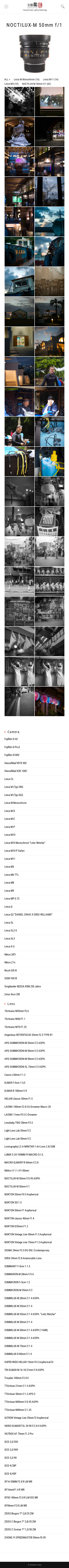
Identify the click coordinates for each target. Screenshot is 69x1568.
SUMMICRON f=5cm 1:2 (17, 1282)
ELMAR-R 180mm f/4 (15, 1090)
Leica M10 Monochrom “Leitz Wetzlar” (24, 843)
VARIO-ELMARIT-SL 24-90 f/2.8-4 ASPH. (25, 1426)
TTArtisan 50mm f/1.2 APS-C (20, 1394)
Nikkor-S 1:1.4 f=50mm (16, 1170)
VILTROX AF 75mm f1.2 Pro (18, 1433)
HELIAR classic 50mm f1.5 (18, 1098)
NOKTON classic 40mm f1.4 (19, 1218)
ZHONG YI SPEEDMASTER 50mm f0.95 (25, 1537)
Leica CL (9, 779)
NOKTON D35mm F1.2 (16, 1226)
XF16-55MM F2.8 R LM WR (18, 1481)
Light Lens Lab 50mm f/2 (17, 1138)
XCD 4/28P (10, 1465)
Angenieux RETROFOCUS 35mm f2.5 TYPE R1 (28, 1035)
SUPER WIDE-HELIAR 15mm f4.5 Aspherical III (28, 1362)
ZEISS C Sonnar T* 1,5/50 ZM (20, 1529)
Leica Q (8, 906)
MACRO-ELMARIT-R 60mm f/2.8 (21, 1162)
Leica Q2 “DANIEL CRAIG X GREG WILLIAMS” (28, 914)
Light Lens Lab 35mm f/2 (17, 1130)
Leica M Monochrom (24, 79)
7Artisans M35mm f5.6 (16, 1011)
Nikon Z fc (9, 962)
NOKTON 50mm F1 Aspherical (20, 1210)
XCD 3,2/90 (10, 1457)
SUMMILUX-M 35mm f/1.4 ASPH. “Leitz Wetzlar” (30, 1314)
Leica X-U (9, 946)
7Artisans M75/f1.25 (15, 1027)
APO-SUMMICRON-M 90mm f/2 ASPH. (24, 1059)
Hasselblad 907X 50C (15, 763)
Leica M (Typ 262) (13, 795)
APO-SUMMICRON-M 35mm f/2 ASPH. (24, 1043)
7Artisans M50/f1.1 (14, 1019)
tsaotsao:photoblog (35, 10)
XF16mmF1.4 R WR (14, 1489)
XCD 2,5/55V (11, 1441)
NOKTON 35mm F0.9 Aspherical (21, 1194)
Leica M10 (9, 834)
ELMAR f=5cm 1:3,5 (14, 1082)
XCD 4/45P (10, 1473)
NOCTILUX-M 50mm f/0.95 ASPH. (22, 1178)
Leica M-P (9, 827)
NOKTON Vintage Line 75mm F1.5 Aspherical (28, 1242)
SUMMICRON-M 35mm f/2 (18, 1290)
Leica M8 (9, 882)
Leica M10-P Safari (14, 850)
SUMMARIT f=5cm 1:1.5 (17, 1266)
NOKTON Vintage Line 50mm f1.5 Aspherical (27, 1234)
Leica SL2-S (10, 930)
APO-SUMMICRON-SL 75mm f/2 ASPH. (25, 1066)
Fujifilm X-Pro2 (12, 747)
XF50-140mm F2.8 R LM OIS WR (21, 1497)
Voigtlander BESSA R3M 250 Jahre (22, 986)
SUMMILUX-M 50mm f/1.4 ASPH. (22, 1338)
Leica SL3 (9, 938)
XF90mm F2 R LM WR (15, 1505)
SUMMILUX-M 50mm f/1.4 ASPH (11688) (26, 1330)
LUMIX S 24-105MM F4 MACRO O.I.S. (24, 1154)
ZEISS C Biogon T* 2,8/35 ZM (20, 1521)
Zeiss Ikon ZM (12, 994)
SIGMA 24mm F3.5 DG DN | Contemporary (26, 1250)
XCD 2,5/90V (11, 1449)
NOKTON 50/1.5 (13, 1202)
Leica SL (8, 922)
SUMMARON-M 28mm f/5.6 (19, 1274)
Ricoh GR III (10, 970)
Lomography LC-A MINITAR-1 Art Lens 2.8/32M (29, 1146)
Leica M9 (9, 83)
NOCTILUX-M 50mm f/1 (34, 83)
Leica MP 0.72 (11, 898)
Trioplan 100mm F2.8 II (16, 1378)
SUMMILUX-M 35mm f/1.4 (18, 1306)
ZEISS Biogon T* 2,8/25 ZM (18, 1513)
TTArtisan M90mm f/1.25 (17, 1410)
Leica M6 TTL (11, 874)
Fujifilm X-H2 (11, 739)
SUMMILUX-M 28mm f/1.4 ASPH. (22, 1298)
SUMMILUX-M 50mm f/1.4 (18, 1322)
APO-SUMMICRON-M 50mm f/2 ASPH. (24, 1050)
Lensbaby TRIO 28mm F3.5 (18, 1122)
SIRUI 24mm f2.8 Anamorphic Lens (23, 1258)
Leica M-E (9, 818)
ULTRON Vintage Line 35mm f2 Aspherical (26, 1417)
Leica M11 (48, 79)
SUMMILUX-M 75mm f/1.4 (18, 1346)
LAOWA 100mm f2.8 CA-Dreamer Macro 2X (27, 1106)
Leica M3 (9, 866)
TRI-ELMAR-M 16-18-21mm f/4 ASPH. (24, 1370)
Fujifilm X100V (11, 755)
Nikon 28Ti (10, 954)
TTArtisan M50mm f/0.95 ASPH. (21, 1401)
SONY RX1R (10, 978)
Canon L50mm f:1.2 (14, 1075)
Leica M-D (9, 811)
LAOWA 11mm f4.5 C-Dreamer (20, 1114)
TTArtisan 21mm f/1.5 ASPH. (20, 1386)
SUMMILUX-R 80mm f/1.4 (18, 1354)
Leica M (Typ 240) (13, 787)
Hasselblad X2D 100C (15, 771)
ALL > (7, 79)
